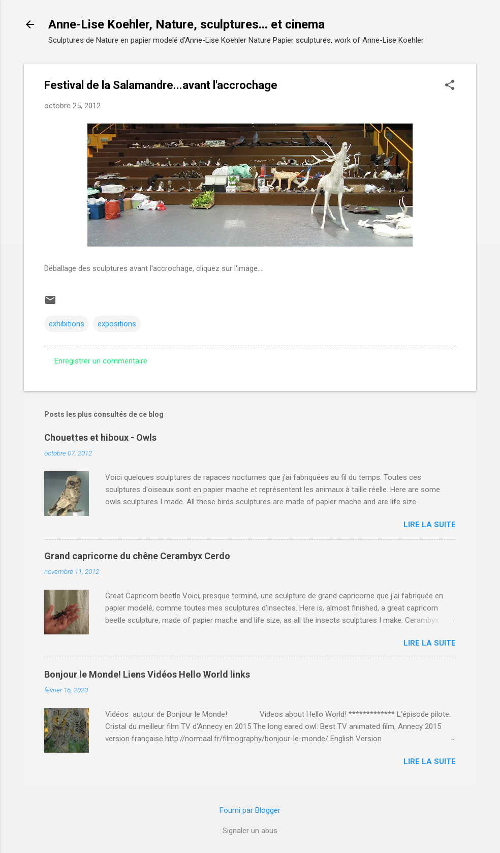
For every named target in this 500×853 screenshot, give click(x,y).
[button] (450, 86)
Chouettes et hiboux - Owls (100, 437)
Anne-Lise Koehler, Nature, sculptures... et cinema (186, 24)
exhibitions (66, 323)
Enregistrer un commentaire (100, 360)
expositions (117, 323)
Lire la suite (429, 524)
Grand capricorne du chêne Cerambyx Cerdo (137, 556)
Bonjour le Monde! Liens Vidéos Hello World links (147, 674)
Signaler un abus (250, 830)
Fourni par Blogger (250, 810)
